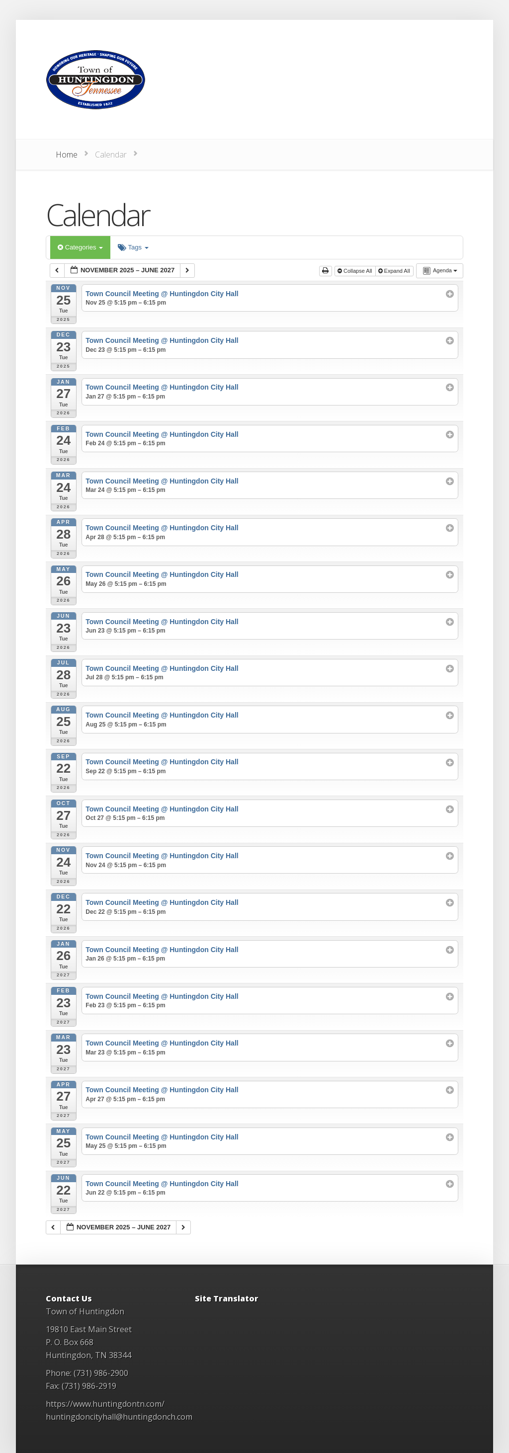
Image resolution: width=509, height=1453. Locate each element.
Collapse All (356, 271)
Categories (80, 247)
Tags (133, 247)
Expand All (395, 271)
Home (67, 154)
